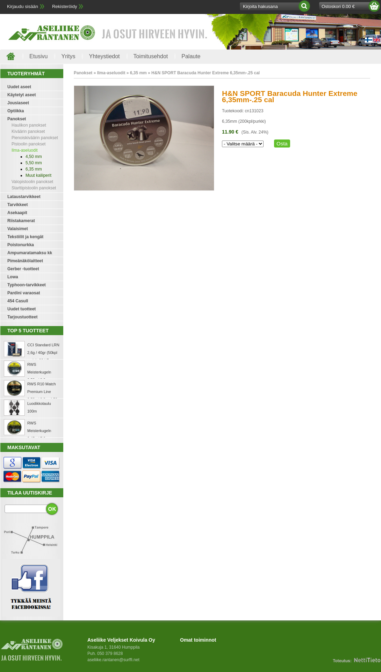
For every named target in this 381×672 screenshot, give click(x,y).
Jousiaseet (18, 102)
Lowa (12, 276)
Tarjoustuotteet (22, 317)
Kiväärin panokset (28, 131)
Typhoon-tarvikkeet (26, 284)
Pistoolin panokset (28, 144)
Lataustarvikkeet (24, 196)
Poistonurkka (20, 244)
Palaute (190, 56)
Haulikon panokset (29, 125)
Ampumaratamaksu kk (29, 252)
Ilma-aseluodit (25, 150)
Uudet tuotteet (21, 309)
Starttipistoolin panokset (34, 188)
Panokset (16, 118)
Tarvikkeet (17, 204)
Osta (282, 143)
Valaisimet (17, 228)
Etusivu (38, 56)
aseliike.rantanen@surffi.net (113, 659)
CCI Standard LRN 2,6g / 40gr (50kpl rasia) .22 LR (43, 352)
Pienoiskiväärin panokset (35, 137)
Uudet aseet (19, 86)
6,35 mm (34, 169)
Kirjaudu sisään (22, 6)
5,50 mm (34, 162)
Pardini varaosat (23, 292)
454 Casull (17, 301)
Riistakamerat (21, 220)
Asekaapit (17, 212)
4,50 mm (34, 156)
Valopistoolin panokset (32, 181)
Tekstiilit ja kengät (25, 236)
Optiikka (15, 110)
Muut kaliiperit (38, 175)
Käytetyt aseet (21, 94)
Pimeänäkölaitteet (25, 260)
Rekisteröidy (64, 6)
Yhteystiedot (104, 56)
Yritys (68, 56)
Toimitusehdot (151, 56)
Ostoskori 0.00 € (338, 6)
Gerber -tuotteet (23, 268)
